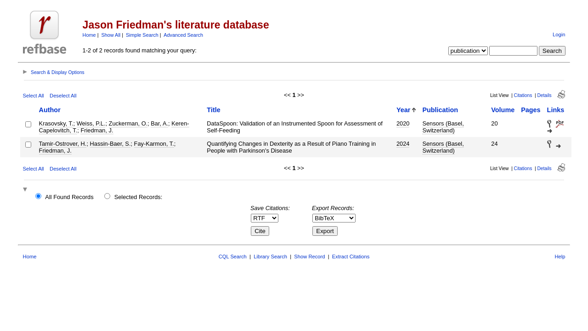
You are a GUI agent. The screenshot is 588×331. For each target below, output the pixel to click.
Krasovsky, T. (56, 123)
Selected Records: (138, 197)
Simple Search (142, 35)
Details (544, 95)
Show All (111, 35)
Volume (502, 110)
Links (556, 110)
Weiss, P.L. (91, 123)
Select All (33, 95)
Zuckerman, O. (128, 123)
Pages (530, 110)
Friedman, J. (96, 130)
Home (89, 35)
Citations (523, 95)
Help (559, 256)
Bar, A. (159, 123)
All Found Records (69, 197)
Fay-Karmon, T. (154, 143)
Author (50, 110)
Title (213, 110)
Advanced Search (183, 35)
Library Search (270, 256)
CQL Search (233, 256)
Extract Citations (350, 256)
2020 (402, 123)
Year (403, 110)
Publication (440, 110)
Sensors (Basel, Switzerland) (443, 127)
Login (559, 34)
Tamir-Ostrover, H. (63, 143)
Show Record (309, 256)
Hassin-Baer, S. (110, 143)
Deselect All (63, 95)
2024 (402, 143)
